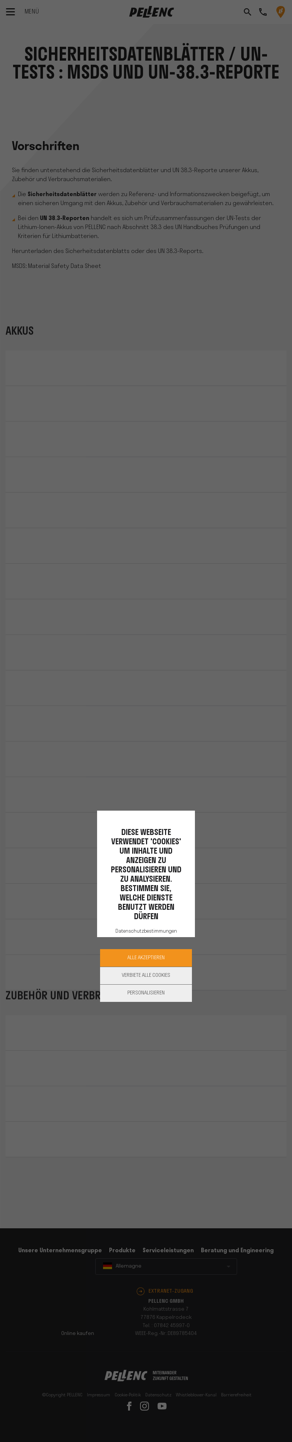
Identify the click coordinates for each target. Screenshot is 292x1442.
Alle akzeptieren (146, 958)
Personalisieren (146, 993)
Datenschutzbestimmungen (146, 931)
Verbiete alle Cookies (146, 975)
